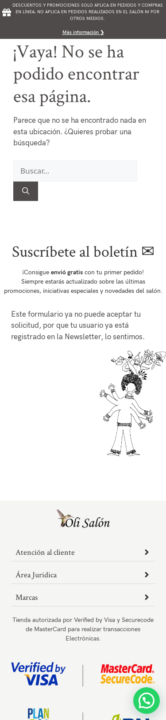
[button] (146, 700)
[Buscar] (25, 191)
